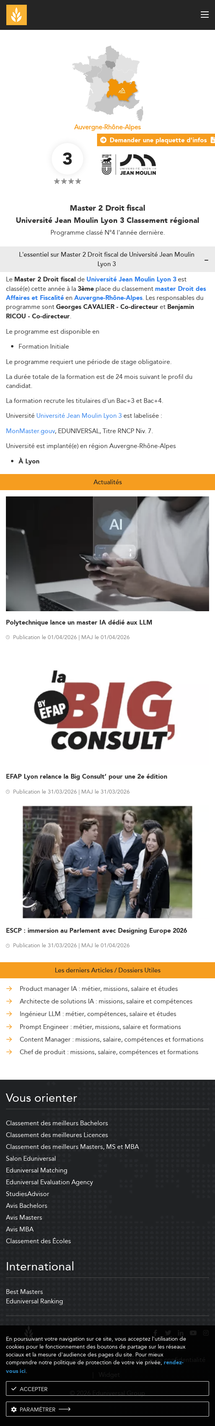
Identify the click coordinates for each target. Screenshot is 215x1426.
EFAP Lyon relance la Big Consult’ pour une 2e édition (86, 777)
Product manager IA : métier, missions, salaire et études (99, 989)
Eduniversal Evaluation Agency (49, 1182)
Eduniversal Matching (36, 1170)
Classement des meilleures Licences (57, 1135)
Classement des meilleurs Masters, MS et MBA (72, 1147)
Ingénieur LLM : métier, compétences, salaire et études (98, 1014)
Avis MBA (20, 1229)
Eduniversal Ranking (34, 1301)
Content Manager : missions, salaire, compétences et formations (112, 1039)
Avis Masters (24, 1217)
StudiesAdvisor (27, 1194)
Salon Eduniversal (31, 1158)
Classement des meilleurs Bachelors (57, 1123)
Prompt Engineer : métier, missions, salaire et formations (100, 1027)
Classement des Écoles (38, 1241)
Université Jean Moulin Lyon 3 (131, 280)
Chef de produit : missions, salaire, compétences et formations (109, 1052)
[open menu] (205, 14)
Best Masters (24, 1292)
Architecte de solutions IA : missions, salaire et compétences (106, 1001)
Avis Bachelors (26, 1206)
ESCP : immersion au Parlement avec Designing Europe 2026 (96, 931)
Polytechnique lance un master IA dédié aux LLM (79, 623)
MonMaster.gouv (30, 431)
